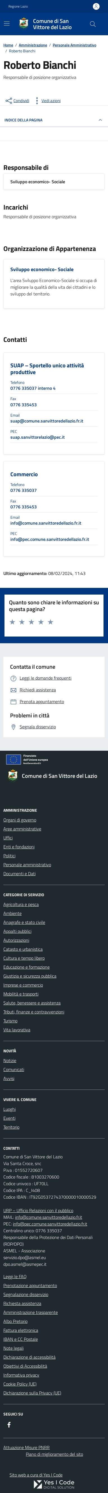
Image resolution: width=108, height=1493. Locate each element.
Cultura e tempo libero (24, 958)
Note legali (13, 1348)
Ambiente (12, 913)
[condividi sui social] (16, 100)
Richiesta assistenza (22, 1303)
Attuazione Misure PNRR (26, 1447)
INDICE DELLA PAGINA (54, 120)
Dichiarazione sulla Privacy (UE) (32, 1392)
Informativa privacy (21, 1375)
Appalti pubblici (17, 931)
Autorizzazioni (16, 940)
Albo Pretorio (15, 1321)
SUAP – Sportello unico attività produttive (47, 368)
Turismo (10, 1020)
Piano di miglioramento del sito (54, 1454)
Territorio (11, 1127)
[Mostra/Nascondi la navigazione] (6, 23)
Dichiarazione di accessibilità (29, 1357)
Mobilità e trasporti (20, 993)
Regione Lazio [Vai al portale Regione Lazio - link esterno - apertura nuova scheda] (18, 6)
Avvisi (8, 1078)
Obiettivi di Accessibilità (25, 1366)
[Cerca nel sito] (93, 24)
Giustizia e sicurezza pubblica (29, 976)
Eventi (9, 1118)
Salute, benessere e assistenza (32, 1002)
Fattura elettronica (20, 1330)
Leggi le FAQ (15, 1276)
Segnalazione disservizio (25, 1294)
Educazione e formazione (26, 967)
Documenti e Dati (19, 873)
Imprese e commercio (23, 985)
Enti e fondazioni (19, 846)
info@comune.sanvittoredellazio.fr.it (48, 1217)
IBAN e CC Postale (20, 1339)
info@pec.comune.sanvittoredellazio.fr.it (50, 1223)
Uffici (8, 837)
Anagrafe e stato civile (24, 922)
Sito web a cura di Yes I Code (36, 1474)
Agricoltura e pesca (21, 904)
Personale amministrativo (27, 864)
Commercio (24, 474)
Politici (9, 855)
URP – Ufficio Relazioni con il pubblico (38, 1210)
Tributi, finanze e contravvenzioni (33, 1011)
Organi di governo (19, 819)
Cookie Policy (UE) (19, 1384)
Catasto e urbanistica (23, 949)
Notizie (9, 1060)
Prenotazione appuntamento (30, 1285)
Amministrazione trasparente (30, 1312)
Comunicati (13, 1069)
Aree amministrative (22, 828)
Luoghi (9, 1109)
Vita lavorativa (16, 1029)
